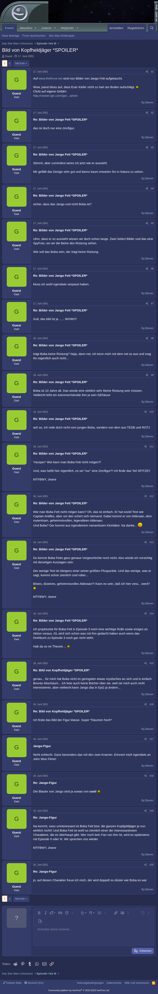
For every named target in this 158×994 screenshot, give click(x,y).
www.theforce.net (50, 78)
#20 (152, 864)
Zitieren (149, 102)
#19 (152, 810)
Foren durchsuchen (33, 35)
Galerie (46, 28)
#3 (152, 147)
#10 (152, 411)
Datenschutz (114, 982)
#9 (152, 375)
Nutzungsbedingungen (90, 982)
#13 (152, 542)
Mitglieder (67, 28)
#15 (152, 663)
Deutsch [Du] (33, 982)
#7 (152, 303)
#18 (152, 775)
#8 (152, 338)
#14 (152, 613)
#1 (152, 71)
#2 (152, 112)
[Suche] (152, 28)
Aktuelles (26, 28)
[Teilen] (147, 71)
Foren (9, 28)
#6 (152, 268)
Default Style (12, 982)
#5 (152, 223)
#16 (152, 704)
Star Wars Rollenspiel (61, 35)
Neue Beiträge (10, 35)
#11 (152, 446)
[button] (35, 28)
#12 (152, 496)
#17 (152, 739)
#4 (152, 188)
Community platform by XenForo (79, 990)
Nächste (20, 63)
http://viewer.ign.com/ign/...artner (55, 95)
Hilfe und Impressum (136, 982)
